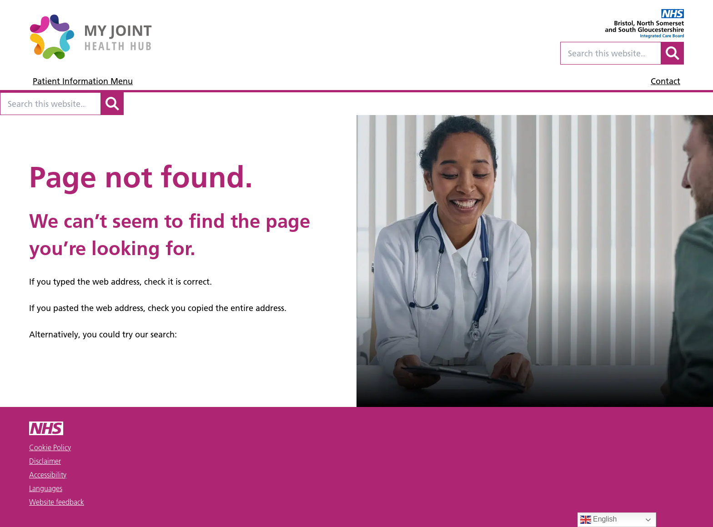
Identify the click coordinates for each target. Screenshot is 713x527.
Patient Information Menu (83, 81)
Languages (45, 488)
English (598, 519)
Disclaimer (45, 461)
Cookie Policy (50, 447)
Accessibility (47, 474)
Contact (665, 81)
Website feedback (56, 502)
